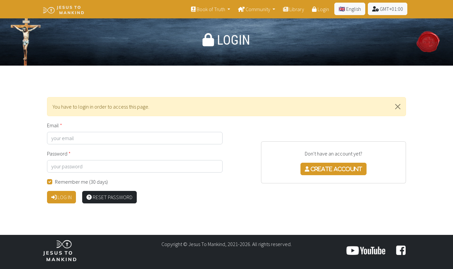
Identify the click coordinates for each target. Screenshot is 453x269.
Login (320, 9)
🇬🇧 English (350, 9)
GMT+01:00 (387, 9)
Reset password (109, 197)
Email (53, 125)
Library (293, 9)
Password (57, 153)
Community (254, 9)
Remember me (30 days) (81, 181)
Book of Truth (208, 9)
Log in (61, 197)
